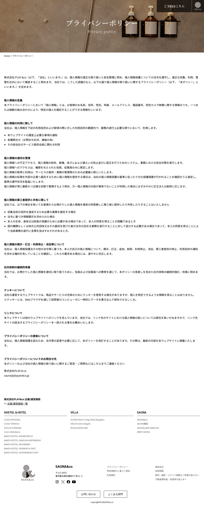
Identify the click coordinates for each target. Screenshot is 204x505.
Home (7, 55)
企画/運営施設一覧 (17, 403)
